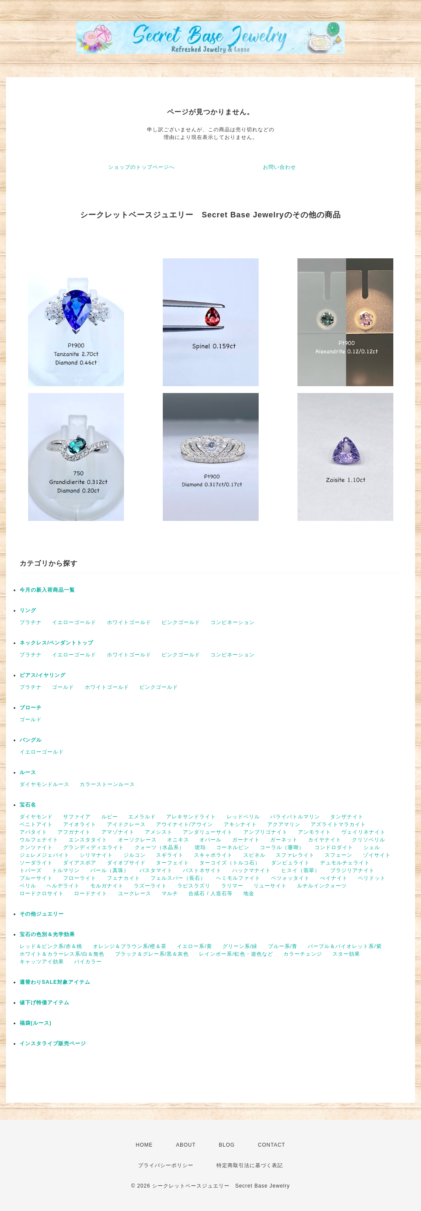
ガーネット (284, 840)
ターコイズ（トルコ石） (229, 863)
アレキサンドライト (191, 817)
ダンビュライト (290, 863)
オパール (210, 840)
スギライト (170, 855)
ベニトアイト (36, 824)
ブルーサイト (36, 878)
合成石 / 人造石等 (210, 893)
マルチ (169, 893)
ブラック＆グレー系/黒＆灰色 (152, 954)
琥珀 (200, 847)
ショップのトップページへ (141, 167)
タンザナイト (346, 817)
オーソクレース (137, 840)
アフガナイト (74, 832)
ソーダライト (36, 863)
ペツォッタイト (290, 878)
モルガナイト (107, 886)
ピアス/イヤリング (43, 675)
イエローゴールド (74, 622)
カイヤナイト (324, 840)
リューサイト (270, 886)
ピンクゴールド (180, 622)
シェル (371, 847)
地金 (248, 893)
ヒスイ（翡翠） (300, 870)
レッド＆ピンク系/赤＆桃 (51, 946)
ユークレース (134, 893)
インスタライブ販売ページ (53, 1043)
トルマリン (66, 870)
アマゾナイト (118, 832)
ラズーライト (150, 886)
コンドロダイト (333, 847)
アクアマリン (283, 824)
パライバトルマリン (295, 817)
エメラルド (142, 817)
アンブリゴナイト (265, 832)
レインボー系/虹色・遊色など (236, 954)
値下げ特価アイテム (44, 1003)
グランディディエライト (93, 847)
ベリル (28, 886)
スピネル (254, 855)
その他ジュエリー (42, 914)
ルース (28, 772)
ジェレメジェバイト (44, 855)
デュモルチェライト (345, 863)
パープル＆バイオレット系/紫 (344, 946)
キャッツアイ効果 (42, 962)
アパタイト (33, 832)
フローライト (79, 878)
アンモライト (314, 832)
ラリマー (232, 886)
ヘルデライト (63, 886)
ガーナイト (246, 840)
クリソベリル (368, 840)
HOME (144, 1145)
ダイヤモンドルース (44, 784)
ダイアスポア (79, 863)
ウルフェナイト (39, 840)
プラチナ (31, 622)
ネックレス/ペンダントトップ (56, 643)
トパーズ (31, 870)
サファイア (77, 817)
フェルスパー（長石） (178, 878)
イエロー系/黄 (194, 946)
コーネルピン (232, 847)
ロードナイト (90, 893)
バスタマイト (156, 870)
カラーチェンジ (302, 954)
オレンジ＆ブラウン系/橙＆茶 (130, 946)
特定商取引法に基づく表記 (249, 1165)
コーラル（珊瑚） (282, 847)
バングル (31, 740)
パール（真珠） (109, 870)
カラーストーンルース (107, 784)
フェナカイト (123, 878)
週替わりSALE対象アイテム (55, 982)
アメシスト (159, 832)
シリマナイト (96, 855)
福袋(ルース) (36, 1023)
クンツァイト (36, 847)
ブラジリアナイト (352, 870)
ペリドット (372, 878)
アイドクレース (126, 824)
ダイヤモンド (36, 817)
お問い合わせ (279, 167)
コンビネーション (232, 622)
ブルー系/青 (282, 946)
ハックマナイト (251, 870)
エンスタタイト (88, 840)
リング (28, 610)
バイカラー (88, 962)
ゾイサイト (377, 855)
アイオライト (79, 824)
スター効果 (346, 954)
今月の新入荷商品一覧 (47, 590)
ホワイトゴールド (129, 622)
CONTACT (271, 1145)
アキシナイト (240, 824)
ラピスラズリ (193, 886)
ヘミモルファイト (238, 878)
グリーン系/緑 (239, 946)
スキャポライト (213, 855)
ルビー (109, 817)
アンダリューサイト (208, 832)
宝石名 (28, 805)
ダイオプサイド (126, 863)
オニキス (178, 840)
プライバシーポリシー (165, 1165)
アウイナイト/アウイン (184, 824)
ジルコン (135, 855)
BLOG (227, 1145)
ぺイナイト (334, 878)
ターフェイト (172, 863)
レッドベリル (243, 817)
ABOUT (186, 1145)
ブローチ (31, 708)
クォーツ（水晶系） (160, 847)
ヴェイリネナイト (363, 832)
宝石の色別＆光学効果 (47, 934)
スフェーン (338, 855)
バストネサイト (202, 870)
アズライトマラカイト (338, 824)
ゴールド (63, 687)
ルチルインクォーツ (322, 886)
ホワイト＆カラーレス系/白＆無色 (62, 954)
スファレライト (295, 855)
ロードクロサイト (42, 893)
